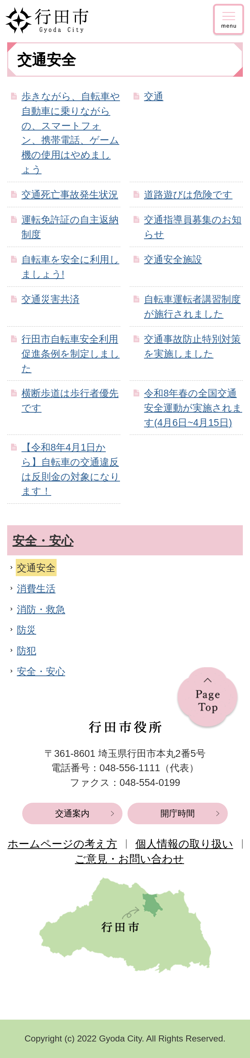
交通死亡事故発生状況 (69, 194)
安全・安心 (43, 540)
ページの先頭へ (207, 698)
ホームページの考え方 (62, 844)
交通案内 (72, 813)
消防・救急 (41, 609)
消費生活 (36, 588)
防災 (26, 629)
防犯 (26, 650)
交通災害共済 (50, 299)
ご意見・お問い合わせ (129, 859)
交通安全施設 (173, 259)
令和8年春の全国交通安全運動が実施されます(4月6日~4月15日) (193, 408)
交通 (153, 96)
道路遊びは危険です (188, 194)
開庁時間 (177, 813)
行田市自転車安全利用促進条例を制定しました (70, 353)
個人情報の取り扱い (184, 844)
